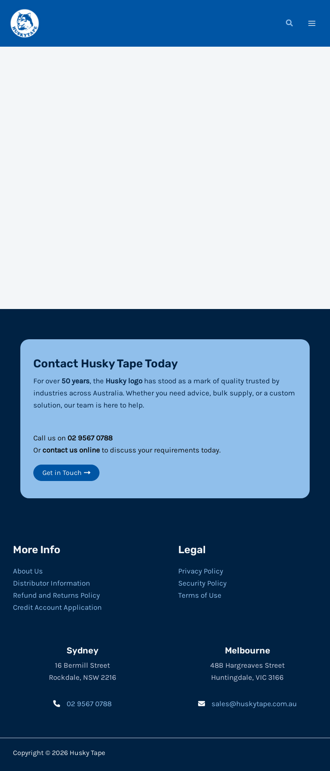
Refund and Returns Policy (56, 594)
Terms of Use (199, 594)
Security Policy (202, 582)
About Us (28, 570)
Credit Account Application (57, 606)
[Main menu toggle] (311, 22)
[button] (290, 24)
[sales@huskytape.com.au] (247, 703)
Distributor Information (51, 582)
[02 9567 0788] (82, 703)
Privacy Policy (200, 570)
